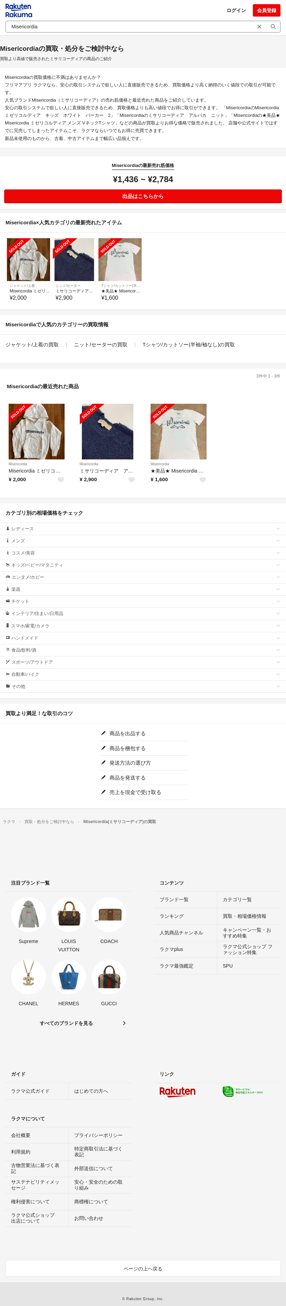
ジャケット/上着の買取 (32, 344)
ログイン (236, 10)
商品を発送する (123, 778)
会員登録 (266, 10)
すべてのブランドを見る (66, 1023)
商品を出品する (123, 733)
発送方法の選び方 (126, 763)
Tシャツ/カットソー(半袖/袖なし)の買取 (189, 344)
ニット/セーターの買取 (100, 344)
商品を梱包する (123, 748)
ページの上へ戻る (143, 1268)
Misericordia (18, 464)
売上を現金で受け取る (131, 792)
